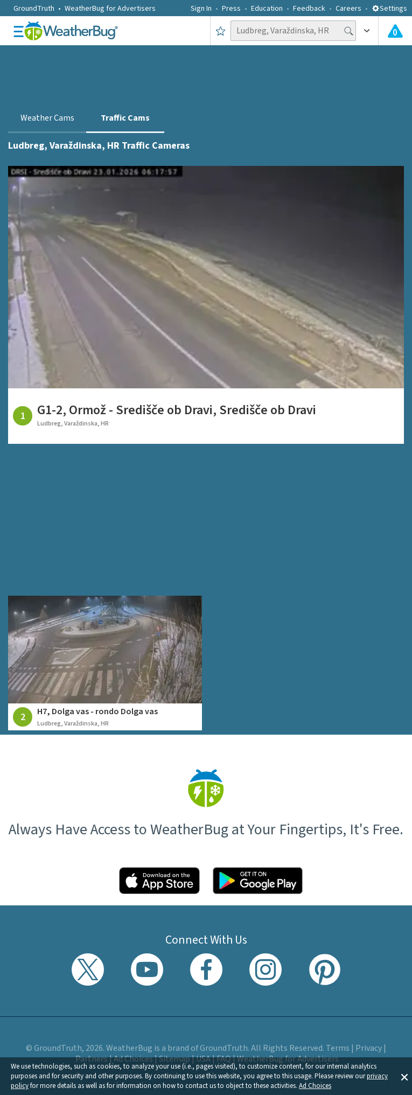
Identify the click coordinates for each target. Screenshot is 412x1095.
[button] (404, 1076)
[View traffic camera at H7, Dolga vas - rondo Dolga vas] (104, 663)
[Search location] (293, 30)
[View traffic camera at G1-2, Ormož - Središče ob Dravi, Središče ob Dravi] (205, 305)
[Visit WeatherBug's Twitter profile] (88, 969)
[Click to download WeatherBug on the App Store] (159, 880)
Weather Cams (47, 118)
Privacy (368, 1048)
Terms (338, 1048)
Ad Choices (315, 1086)
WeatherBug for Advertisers (110, 8)
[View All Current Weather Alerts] (395, 30)
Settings (389, 8)
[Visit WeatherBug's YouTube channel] (147, 969)
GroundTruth (33, 8)
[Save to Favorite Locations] (221, 30)
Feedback (309, 8)
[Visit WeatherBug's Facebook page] (206, 969)
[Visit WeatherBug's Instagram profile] (265, 969)
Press (231, 8)
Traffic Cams (125, 118)
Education (267, 8)
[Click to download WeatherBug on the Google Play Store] (258, 880)
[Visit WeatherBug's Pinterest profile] (325, 969)
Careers (348, 8)
